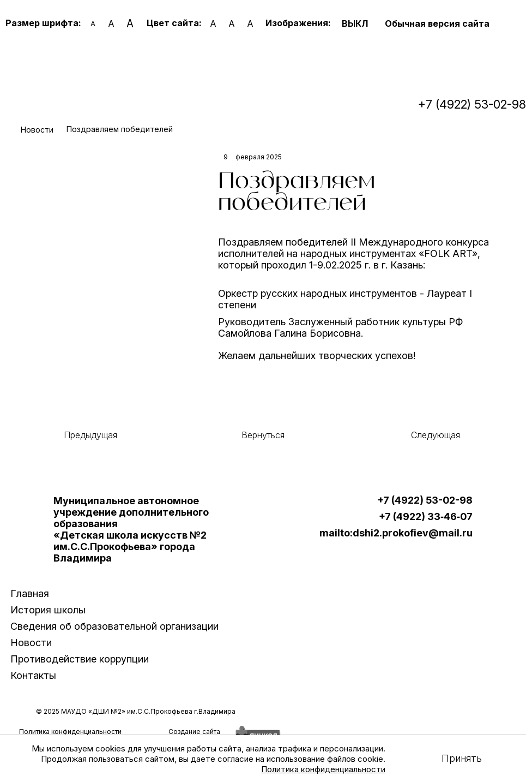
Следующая (435, 434)
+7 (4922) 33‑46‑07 (426, 516)
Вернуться (263, 434)
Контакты (33, 675)
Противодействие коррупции (79, 659)
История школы (48, 610)
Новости (31, 642)
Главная (29, 593)
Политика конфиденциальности (323, 769)
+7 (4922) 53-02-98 (472, 104)
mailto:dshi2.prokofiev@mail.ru (396, 533)
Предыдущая (90, 434)
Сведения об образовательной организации (114, 626)
